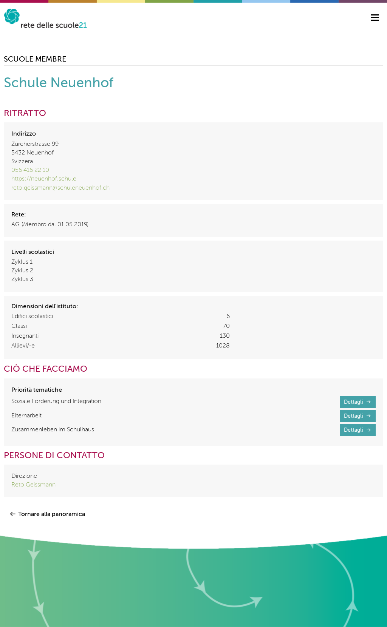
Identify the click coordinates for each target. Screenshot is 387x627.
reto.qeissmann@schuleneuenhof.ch (60, 188)
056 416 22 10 (30, 170)
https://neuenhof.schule (43, 179)
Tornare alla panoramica (51, 514)
